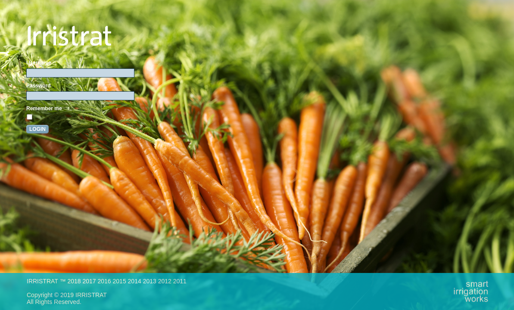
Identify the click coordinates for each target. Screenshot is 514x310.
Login (37, 129)
